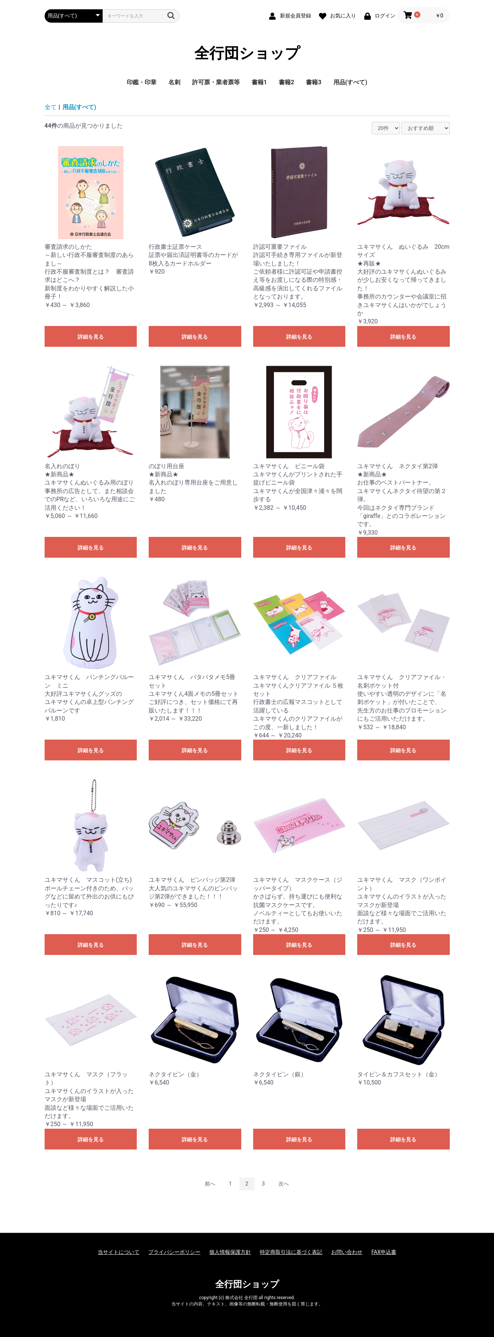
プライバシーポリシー (174, 1252)
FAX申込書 (383, 1252)
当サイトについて (118, 1252)
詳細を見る (91, 337)
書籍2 (286, 82)
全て (50, 107)
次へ (283, 1184)
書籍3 (313, 82)
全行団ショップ (247, 53)
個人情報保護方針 (230, 1252)
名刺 (174, 82)
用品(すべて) (350, 82)
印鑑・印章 (141, 82)
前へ (210, 1184)
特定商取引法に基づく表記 (291, 1252)
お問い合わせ (346, 1252)
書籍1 (259, 82)
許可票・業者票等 (216, 82)
